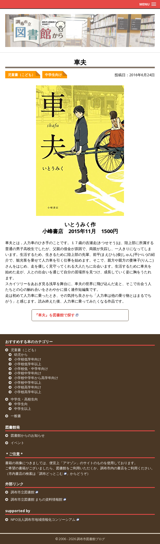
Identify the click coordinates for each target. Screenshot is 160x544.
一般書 (16, 415)
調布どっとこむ (53, 473)
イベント (17, 442)
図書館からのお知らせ (28, 435)
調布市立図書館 (24, 492)
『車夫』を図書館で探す (56, 314)
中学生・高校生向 (24, 399)
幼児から (21, 354)
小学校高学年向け (27, 387)
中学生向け (53, 74)
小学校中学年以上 (27, 382)
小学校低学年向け (27, 359)
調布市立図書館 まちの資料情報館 (38, 499)
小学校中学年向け (27, 373)
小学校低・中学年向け (31, 368)
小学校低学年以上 (27, 364)
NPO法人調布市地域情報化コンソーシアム (45, 519)
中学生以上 (22, 408)
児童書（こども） (21, 74)
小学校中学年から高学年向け (36, 377)
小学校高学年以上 (27, 391)
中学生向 (21, 403)
